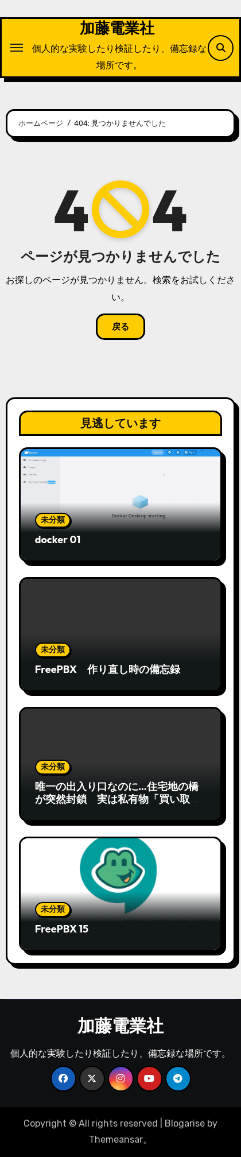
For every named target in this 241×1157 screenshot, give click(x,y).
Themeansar (116, 1139)
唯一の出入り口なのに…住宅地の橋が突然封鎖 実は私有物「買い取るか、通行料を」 (117, 799)
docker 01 (58, 539)
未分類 (53, 520)
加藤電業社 (117, 27)
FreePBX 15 (61, 928)
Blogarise (185, 1123)
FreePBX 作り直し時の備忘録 (107, 669)
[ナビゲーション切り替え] (16, 48)
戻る (120, 327)
